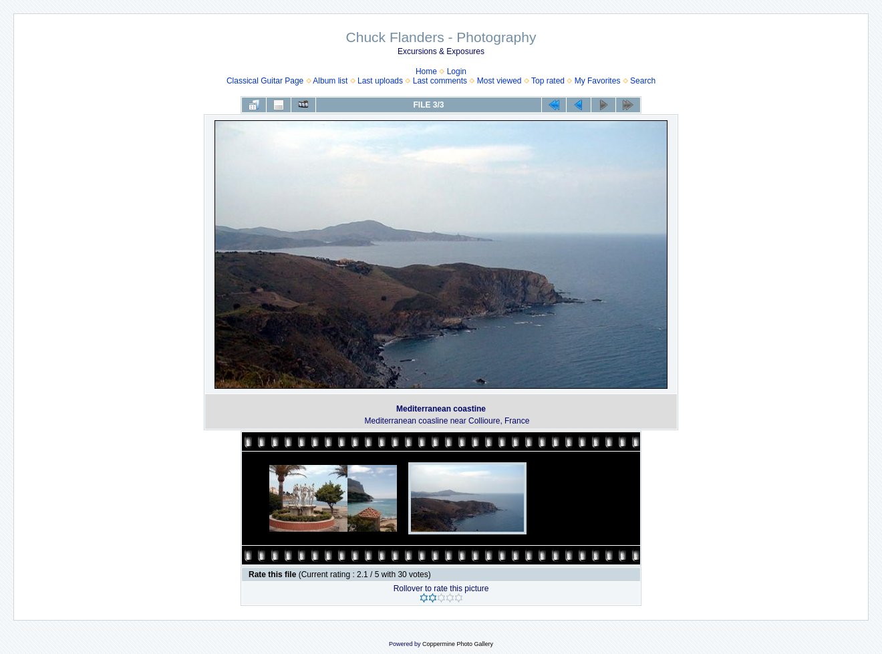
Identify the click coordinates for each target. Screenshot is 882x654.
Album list (330, 81)
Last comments (440, 81)
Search (642, 81)
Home (426, 71)
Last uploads (380, 81)
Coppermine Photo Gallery (457, 644)
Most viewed (499, 81)
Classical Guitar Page (265, 81)
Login (456, 71)
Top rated (548, 81)
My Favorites (598, 81)
